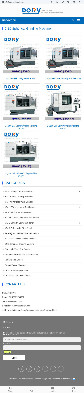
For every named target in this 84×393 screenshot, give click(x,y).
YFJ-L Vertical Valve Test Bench (19, 212)
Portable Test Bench (14, 260)
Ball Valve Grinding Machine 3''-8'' (21, 78)
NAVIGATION (9, 20)
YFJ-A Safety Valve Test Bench (18, 228)
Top (73, 389)
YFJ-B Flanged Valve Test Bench (19, 191)
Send (13, 358)
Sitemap (69, 379)
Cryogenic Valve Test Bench (17, 249)
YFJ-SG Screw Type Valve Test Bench (22, 217)
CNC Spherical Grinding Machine (19, 244)
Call (31, 389)
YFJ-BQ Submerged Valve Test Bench (22, 233)
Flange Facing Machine (15, 265)
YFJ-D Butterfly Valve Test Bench (19, 223)
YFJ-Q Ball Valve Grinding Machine (20, 239)
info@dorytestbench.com (14, 2)
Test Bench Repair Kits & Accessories (21, 254)
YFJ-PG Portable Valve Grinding (19, 202)
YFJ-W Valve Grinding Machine (18, 196)
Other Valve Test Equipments (17, 275)
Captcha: (7, 343)
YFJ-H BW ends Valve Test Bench (20, 207)
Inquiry (52, 389)
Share (10, 389)
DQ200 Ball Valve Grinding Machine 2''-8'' (63, 78)
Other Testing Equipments (16, 270)
